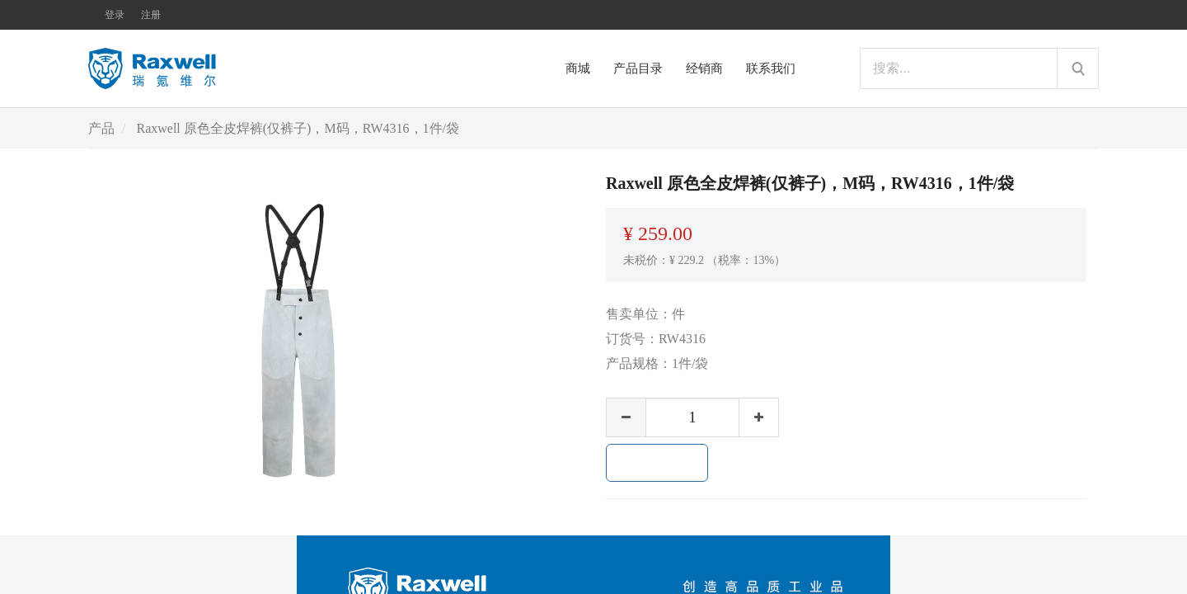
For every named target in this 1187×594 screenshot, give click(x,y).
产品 (101, 128)
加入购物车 (657, 463)
